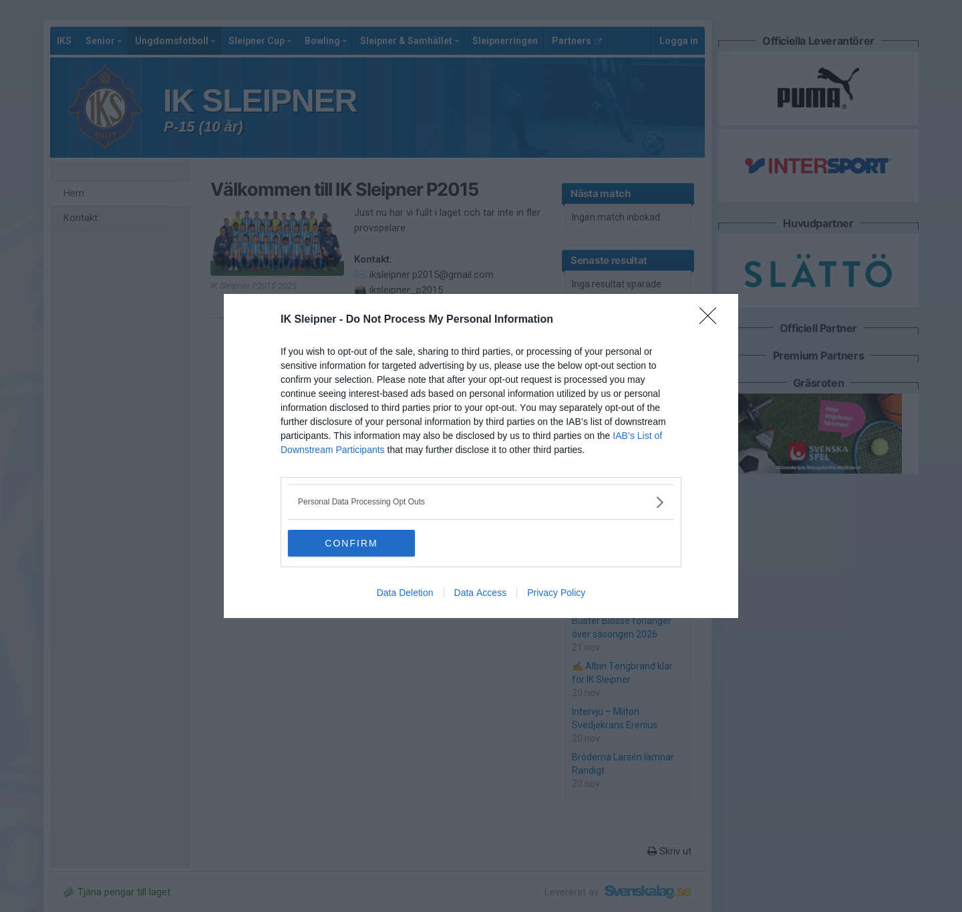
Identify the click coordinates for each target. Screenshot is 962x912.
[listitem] (481, 502)
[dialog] (481, 456)
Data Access (480, 592)
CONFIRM (351, 542)
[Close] (712, 320)
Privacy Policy (556, 592)
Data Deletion (405, 592)
